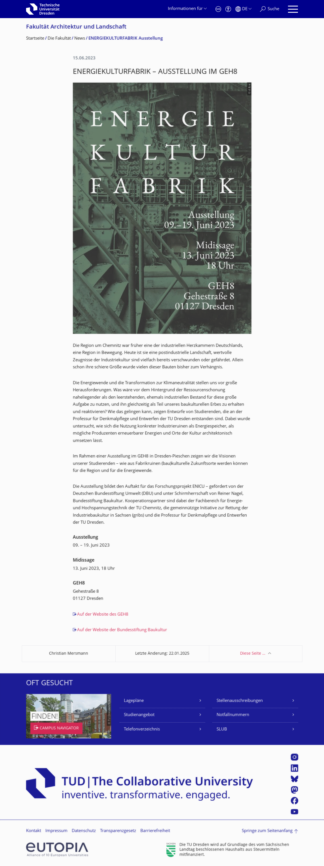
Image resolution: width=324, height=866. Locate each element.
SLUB (222, 729)
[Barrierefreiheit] (228, 9)
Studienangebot (139, 715)
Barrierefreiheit (155, 831)
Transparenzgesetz (118, 831)
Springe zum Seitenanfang (267, 831)
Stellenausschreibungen (240, 701)
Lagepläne (134, 701)
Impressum (56, 831)
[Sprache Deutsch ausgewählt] (243, 9)
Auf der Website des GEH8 (102, 615)
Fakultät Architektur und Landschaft (76, 27)
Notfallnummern (233, 715)
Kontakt (33, 831)
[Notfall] (218, 9)
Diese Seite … (252, 654)
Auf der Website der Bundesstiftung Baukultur (122, 630)
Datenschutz (84, 831)
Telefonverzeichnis (142, 729)
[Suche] (269, 9)
